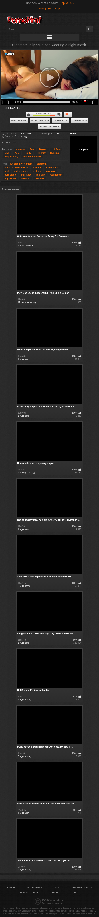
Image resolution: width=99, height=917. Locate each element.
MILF (7, 153)
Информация (18, 120)
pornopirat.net (58, 900)
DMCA (76, 893)
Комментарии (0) (49, 126)
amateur (37, 167)
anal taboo (26, 175)
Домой (11, 887)
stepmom (42, 164)
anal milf (25, 178)
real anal (39, 178)
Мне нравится (29, 114)
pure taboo (10, 175)
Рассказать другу (82, 887)
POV (16, 153)
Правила (56, 893)
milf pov (37, 171)
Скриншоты (61, 120)
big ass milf (11, 178)
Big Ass (43, 149)
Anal (32, 149)
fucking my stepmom (21, 164)
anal (7, 171)
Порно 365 (66, 3)
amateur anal (52, 167)
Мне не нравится (59, 114)
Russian (54, 153)
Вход (57, 8)
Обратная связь (29, 893)
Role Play (41, 153)
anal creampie (21, 171)
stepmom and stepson (16, 167)
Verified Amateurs (32, 156)
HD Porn (56, 149)
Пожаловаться (40, 120)
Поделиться (80, 120)
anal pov (50, 171)
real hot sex (56, 175)
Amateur (20, 149)
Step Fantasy (11, 156)
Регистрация (45, 8)
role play (40, 175)
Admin (73, 133)
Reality (27, 153)
